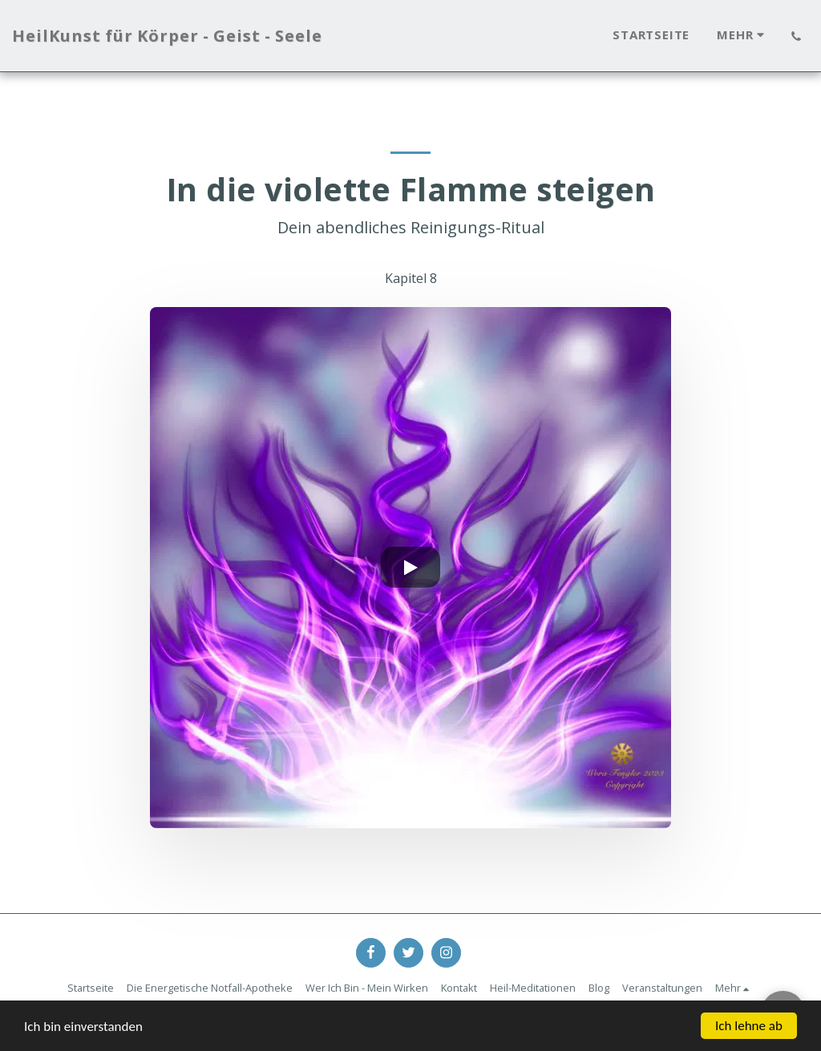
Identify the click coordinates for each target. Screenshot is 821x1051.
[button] (795, 36)
